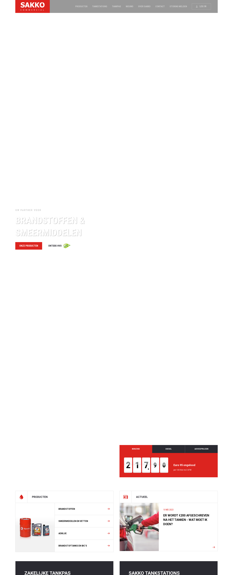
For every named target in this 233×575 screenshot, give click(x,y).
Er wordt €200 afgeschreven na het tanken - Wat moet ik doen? (186, 520)
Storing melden (178, 6)
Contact (160, 6)
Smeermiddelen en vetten (73, 521)
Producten (81, 6)
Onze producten (28, 245)
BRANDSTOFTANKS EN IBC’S (72, 546)
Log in (203, 6)
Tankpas (116, 6)
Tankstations (99, 6)
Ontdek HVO (55, 245)
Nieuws (129, 6)
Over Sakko (144, 6)
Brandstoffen (66, 509)
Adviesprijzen (201, 449)
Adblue (62, 533)
